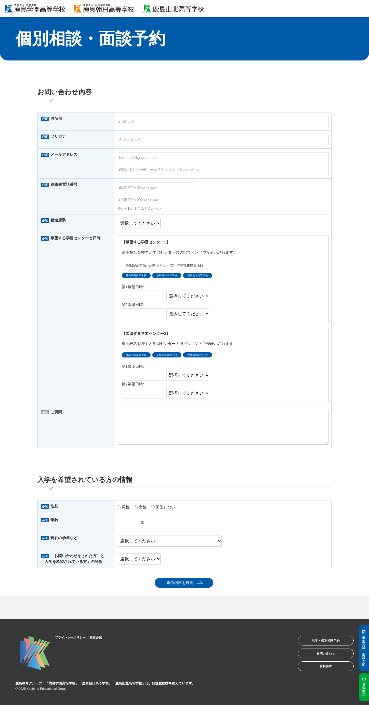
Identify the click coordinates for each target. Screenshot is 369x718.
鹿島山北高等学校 (218, 276)
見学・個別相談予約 (319, 645)
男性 (124, 510)
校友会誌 (106, 640)
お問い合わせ (318, 661)
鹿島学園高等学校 (140, 276)
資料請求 (318, 677)
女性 (141, 510)
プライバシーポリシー (75, 640)
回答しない (163, 510)
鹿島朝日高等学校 (179, 276)
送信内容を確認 (180, 586)
